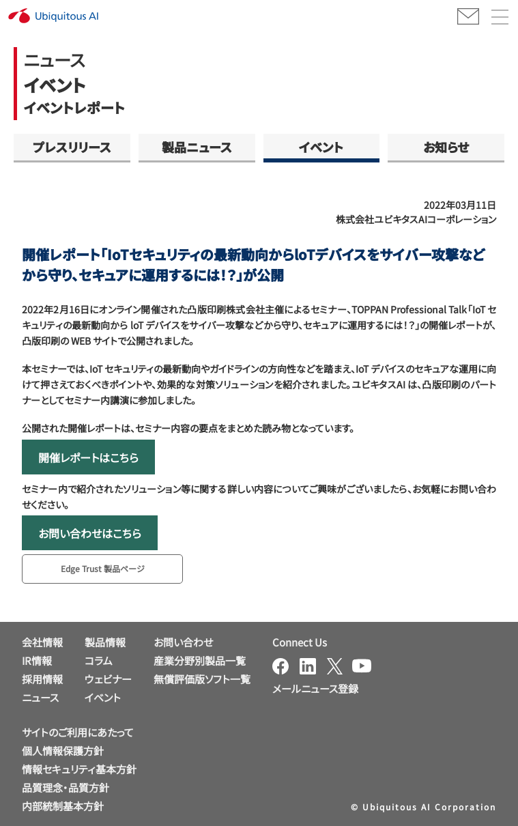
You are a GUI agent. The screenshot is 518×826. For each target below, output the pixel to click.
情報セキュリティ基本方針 (79, 769)
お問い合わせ (183, 642)
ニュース (40, 697)
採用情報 (42, 679)
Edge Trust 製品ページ (103, 568)
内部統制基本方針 (63, 806)
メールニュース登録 (315, 688)
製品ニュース (197, 147)
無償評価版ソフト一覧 (202, 679)
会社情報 (42, 642)
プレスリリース (72, 147)
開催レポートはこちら (88, 457)
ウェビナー (108, 679)
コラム (99, 660)
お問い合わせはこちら (89, 533)
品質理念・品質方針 (65, 787)
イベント (321, 147)
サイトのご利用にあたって (78, 732)
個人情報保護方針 (63, 750)
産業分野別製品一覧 (200, 660)
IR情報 (37, 660)
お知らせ (446, 147)
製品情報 (105, 642)
